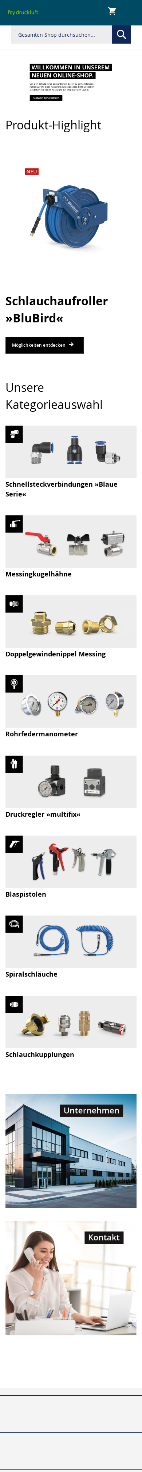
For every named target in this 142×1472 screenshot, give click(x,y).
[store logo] (23, 12)
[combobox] (71, 34)
